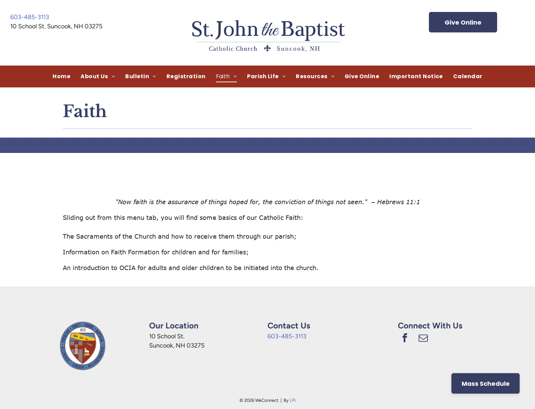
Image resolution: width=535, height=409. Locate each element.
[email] (423, 339)
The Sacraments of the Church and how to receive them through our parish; (180, 236)
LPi (293, 400)
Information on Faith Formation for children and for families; (156, 252)
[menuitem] (61, 76)
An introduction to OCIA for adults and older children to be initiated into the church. (191, 267)
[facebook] (404, 339)
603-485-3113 (29, 17)
